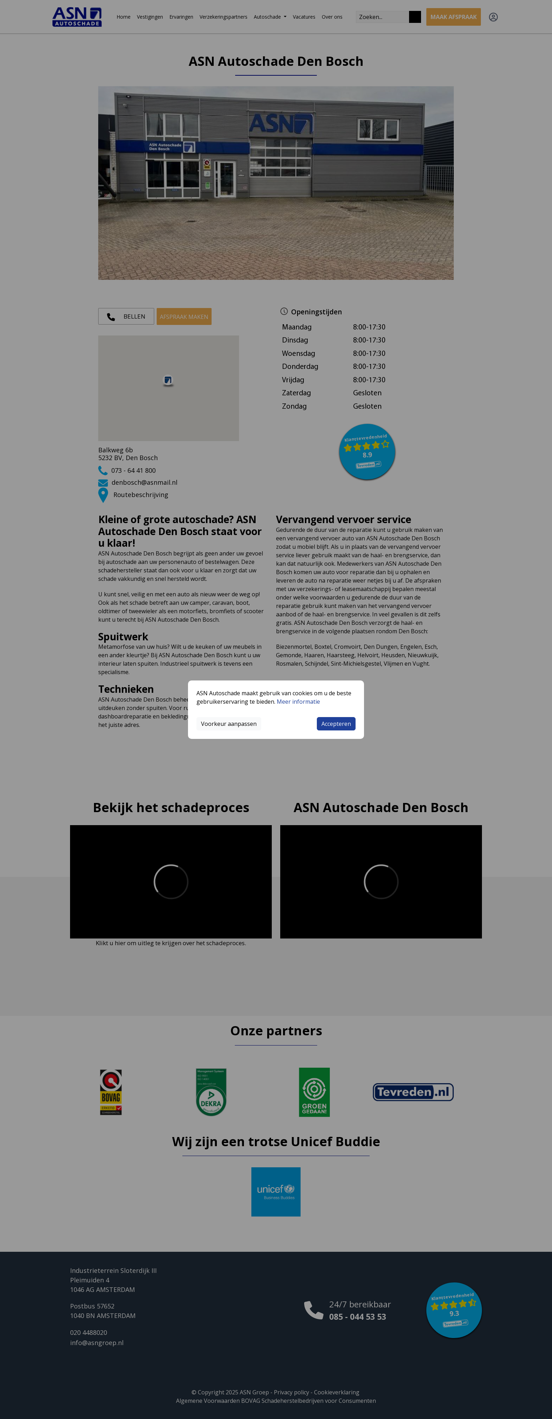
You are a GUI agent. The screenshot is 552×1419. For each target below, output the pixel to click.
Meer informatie (298, 701)
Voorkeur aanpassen (229, 724)
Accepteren (336, 724)
